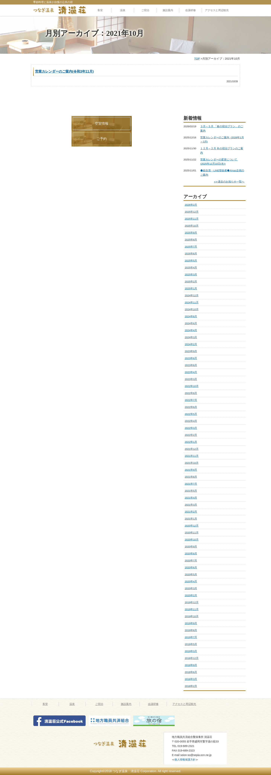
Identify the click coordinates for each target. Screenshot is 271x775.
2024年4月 (191, 330)
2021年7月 (191, 483)
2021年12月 (192, 449)
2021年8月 (191, 476)
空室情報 (101, 123)
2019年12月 (192, 602)
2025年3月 (191, 274)
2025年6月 (191, 253)
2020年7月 (191, 560)
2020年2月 (191, 595)
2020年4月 (191, 581)
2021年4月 (191, 497)
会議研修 (190, 10)
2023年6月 (191, 365)
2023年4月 (191, 372)
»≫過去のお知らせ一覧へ (229, 181)
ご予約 (102, 139)
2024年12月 (192, 295)
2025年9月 (191, 232)
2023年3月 (191, 379)
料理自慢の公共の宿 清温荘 (60, 10)
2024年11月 (192, 302)
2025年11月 (192, 218)
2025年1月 (191, 288)
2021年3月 (191, 504)
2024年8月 (191, 316)
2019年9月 (191, 623)
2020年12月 (192, 525)
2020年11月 (192, 532)
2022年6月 (191, 407)
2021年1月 (191, 518)
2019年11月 (192, 609)
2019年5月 (191, 644)
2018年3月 (191, 679)
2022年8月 (191, 393)
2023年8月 (191, 358)
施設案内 (168, 10)
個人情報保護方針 (185, 759)
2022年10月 (192, 386)
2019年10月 (192, 616)
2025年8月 (191, 239)
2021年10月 (192, 462)
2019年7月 (191, 637)
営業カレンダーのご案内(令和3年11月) (64, 71)
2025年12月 (192, 211)
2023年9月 (191, 351)
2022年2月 (191, 435)
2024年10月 (192, 309)
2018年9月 (191, 665)
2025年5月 (191, 260)
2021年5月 (191, 490)
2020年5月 (191, 574)
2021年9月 (191, 469)
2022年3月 (191, 428)
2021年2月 (191, 511)
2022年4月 (191, 421)
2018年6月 (191, 672)
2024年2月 (191, 344)
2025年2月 (191, 281)
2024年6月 (191, 323)
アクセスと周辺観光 (217, 10)
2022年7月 (191, 400)
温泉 (122, 10)
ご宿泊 (145, 10)
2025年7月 (191, 246)
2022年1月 (191, 442)
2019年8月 (191, 630)
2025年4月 (191, 267)
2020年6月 (191, 567)
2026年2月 (191, 204)
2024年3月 (191, 337)
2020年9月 (191, 546)
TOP (197, 58)
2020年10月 (192, 539)
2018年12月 (192, 658)
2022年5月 (191, 414)
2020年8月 (191, 553)
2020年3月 (191, 588)
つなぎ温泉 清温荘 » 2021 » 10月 (125, 743)
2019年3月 (191, 651)
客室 (100, 10)
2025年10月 (192, 225)
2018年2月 (191, 686)
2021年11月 (192, 456)
